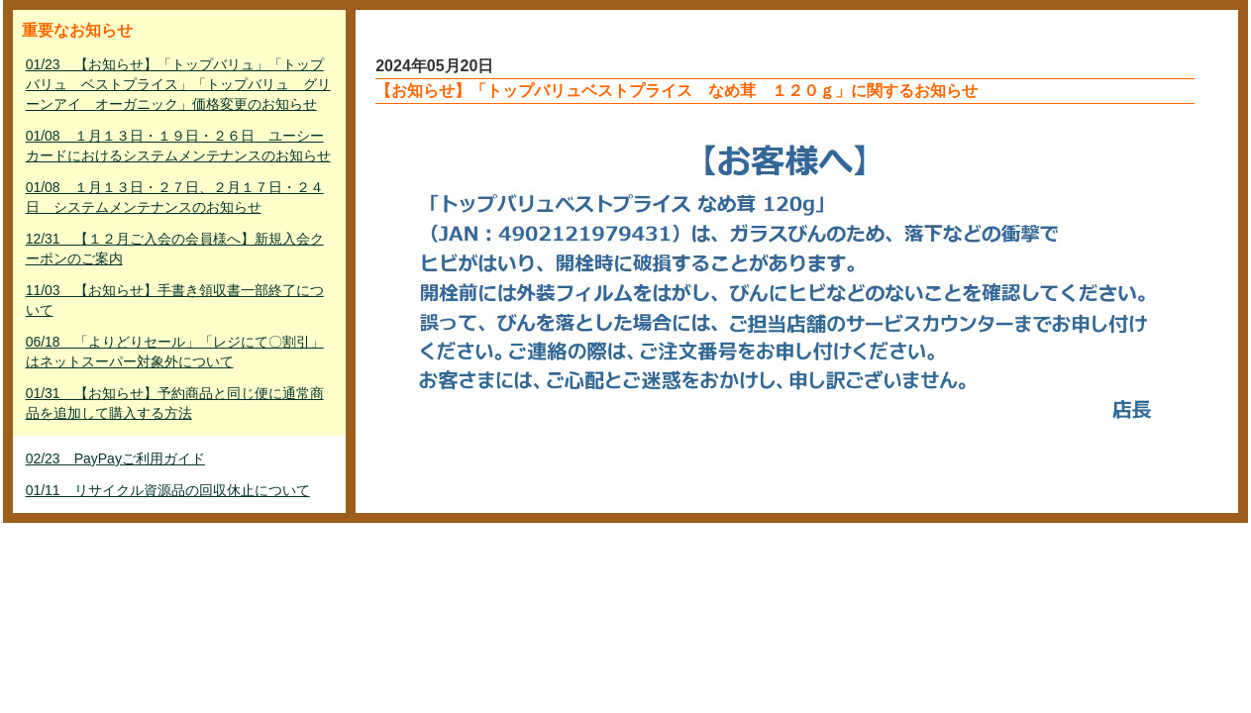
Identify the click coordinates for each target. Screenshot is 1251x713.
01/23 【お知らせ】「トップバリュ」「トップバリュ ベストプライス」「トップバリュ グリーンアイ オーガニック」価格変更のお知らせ (178, 84)
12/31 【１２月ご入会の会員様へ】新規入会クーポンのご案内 (175, 248)
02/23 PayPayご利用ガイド (115, 458)
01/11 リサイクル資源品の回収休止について (168, 490)
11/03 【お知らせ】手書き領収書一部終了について (175, 300)
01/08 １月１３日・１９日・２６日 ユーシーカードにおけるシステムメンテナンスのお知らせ (178, 145)
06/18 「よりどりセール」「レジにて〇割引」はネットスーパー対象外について (175, 351)
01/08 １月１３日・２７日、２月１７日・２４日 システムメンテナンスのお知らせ (175, 197)
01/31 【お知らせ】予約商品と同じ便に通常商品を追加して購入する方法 (175, 403)
